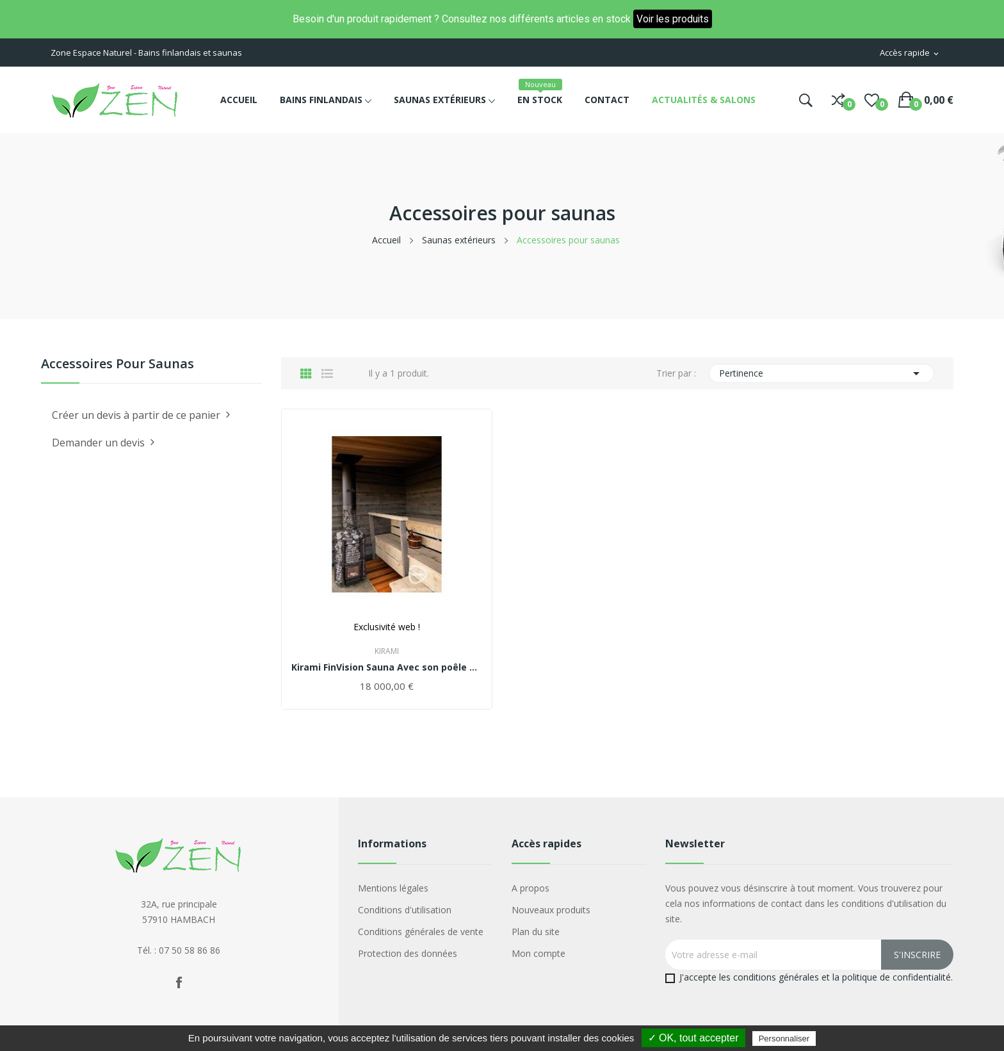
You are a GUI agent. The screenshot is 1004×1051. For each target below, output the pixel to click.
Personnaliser (784, 1038)
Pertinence (822, 373)
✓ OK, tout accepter (693, 1037)
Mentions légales (393, 888)
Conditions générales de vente (420, 931)
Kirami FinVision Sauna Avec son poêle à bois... (386, 667)
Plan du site (536, 931)
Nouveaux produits (551, 910)
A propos (530, 888)
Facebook (178, 982)
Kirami (387, 651)
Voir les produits (672, 19)
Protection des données (407, 953)
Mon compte (538, 953)
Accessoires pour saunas (117, 364)
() (871, 100)
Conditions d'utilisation (404, 910)
